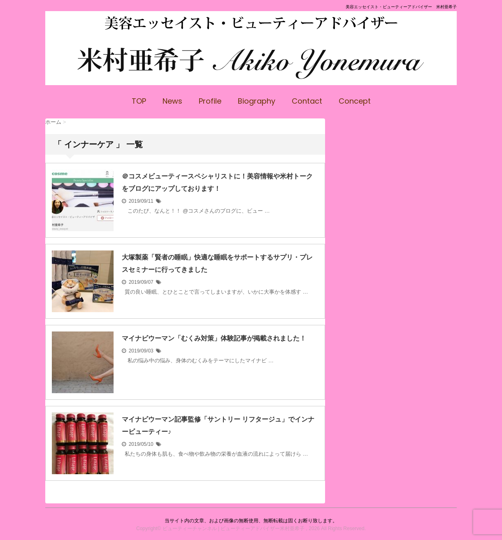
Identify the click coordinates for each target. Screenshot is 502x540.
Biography (256, 101)
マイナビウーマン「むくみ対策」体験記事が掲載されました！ (214, 338)
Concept (355, 101)
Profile (210, 101)
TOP (139, 101)
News (172, 101)
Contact (307, 101)
